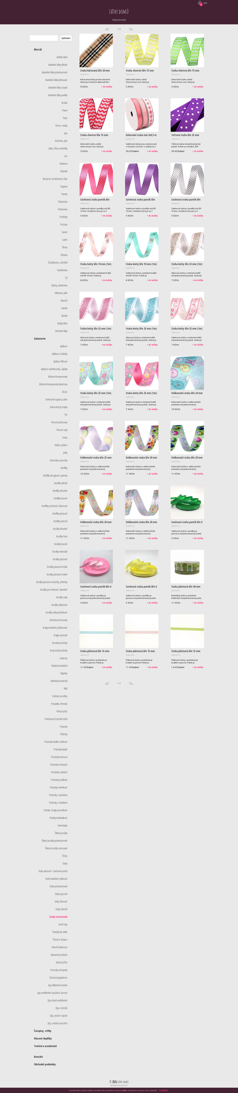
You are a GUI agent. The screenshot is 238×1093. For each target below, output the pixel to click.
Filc (66, 414)
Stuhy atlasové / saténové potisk (52, 871)
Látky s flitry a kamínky (57, 148)
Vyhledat (66, 38)
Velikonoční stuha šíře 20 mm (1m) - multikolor (141, 459)
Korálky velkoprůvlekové (56, 612)
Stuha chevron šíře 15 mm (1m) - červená (94, 136)
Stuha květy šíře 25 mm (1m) (186, 328)
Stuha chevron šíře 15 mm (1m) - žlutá (140, 72)
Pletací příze (62, 711)
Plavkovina (62, 201)
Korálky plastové (60, 559)
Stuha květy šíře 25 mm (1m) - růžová (95, 330)
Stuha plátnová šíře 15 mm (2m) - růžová (140, 652)
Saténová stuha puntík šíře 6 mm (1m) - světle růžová (95, 588)
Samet (64, 232)
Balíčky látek (62, 57)
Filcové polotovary (59, 422)
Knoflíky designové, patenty (55, 475)
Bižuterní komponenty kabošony (53, 384)
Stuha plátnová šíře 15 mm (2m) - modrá (94, 652)
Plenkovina (62, 209)
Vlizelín (64, 316)
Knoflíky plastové (60, 513)
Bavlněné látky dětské (57, 64)
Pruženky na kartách (58, 764)
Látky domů (119, 11)
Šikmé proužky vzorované (56, 848)
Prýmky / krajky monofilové (55, 810)
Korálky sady (61, 597)
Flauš (65, 118)
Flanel (64, 110)
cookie (124, 1090)
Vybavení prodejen (59, 955)
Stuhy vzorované (58, 916)
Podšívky (63, 217)
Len (65, 156)
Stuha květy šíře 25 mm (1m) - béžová (186, 265)
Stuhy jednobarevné (58, 886)
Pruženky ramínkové (58, 787)
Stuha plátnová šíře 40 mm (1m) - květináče (185, 588)
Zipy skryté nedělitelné (57, 1000)
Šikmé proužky (61, 833)
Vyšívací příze (61, 962)
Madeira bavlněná (59, 665)
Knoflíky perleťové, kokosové (54, 506)
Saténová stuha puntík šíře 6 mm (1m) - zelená (186, 523)
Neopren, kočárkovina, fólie (55, 179)
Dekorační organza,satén (56, 399)
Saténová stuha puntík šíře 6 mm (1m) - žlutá (141, 588)
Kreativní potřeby (59, 643)
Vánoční (64, 300)
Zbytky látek (62, 323)
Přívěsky (63, 734)
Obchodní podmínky (45, 1064)
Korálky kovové (60, 544)
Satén (64, 239)
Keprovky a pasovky (58, 460)
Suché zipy (62, 924)
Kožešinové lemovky (58, 620)
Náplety (64, 673)
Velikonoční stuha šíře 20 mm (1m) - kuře (96, 523)
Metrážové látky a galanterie (119, 1085)
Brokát (64, 103)
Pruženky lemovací (59, 757)
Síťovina (63, 255)
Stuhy (65, 863)
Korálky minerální (59, 551)
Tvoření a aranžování (45, 1046)
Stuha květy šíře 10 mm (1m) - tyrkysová (141, 265)
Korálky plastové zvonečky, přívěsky (51, 582)
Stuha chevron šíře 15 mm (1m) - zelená (185, 72)
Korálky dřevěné (60, 529)
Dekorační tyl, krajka (58, 407)
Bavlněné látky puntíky (57, 95)
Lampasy (63, 658)
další (131, 28)
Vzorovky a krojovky (58, 970)
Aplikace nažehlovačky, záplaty (54, 369)
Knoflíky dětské (60, 483)
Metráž (38, 49)
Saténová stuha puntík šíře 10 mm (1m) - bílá (186, 201)
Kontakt (38, 1056)
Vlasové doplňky (43, 1038)
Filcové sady (62, 430)
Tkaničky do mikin (59, 932)
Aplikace (63, 346)
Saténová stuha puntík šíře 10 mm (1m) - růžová (94, 201)
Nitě (65, 688)
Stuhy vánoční (61, 909)
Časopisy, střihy (42, 1031)
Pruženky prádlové (59, 780)
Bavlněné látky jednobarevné (54, 72)
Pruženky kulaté (60, 749)
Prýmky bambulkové (58, 818)
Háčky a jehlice (61, 445)
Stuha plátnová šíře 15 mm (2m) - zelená (185, 652)
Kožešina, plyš (61, 141)
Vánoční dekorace (59, 947)
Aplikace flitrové (60, 361)
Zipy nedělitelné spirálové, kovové (52, 993)
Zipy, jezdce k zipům (58, 1015)
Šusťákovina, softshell (57, 262)
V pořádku (163, 1090)
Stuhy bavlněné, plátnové (56, 878)
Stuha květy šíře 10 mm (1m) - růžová (95, 265)
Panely (64, 194)
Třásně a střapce (60, 939)
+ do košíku (106, 86)
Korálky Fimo (61, 536)
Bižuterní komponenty (57, 376)
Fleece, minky (61, 125)
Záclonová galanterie (58, 977)
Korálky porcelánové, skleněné (53, 589)
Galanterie (40, 338)
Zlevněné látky (61, 331)
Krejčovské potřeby (58, 650)
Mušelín (63, 171)
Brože (64, 392)
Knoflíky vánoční (60, 521)
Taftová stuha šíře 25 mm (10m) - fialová (185, 136)
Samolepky (62, 825)
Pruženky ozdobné (59, 772)
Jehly (65, 452)
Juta (65, 133)
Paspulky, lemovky (59, 703)
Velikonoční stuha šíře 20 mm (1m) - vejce (187, 459)
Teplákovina (62, 270)
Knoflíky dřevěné (60, 490)
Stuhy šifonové (60, 901)
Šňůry (64, 856)
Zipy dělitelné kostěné (57, 985)
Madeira (63, 163)
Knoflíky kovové (60, 498)
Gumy (64, 437)
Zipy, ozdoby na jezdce (57, 1023)
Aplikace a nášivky (59, 354)
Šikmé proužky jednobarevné (54, 840)
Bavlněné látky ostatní (57, 87)
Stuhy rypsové (61, 894)
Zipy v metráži (61, 1008)
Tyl (66, 277)
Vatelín (64, 308)
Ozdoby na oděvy (59, 696)
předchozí (107, 28)
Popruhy (63, 726)
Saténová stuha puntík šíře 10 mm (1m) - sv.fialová (140, 201)
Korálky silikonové (59, 605)
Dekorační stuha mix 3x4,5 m (141, 135)
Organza (63, 186)
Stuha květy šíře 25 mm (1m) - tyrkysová (141, 330)
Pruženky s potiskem (58, 795)
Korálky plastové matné (57, 574)
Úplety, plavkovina (59, 285)
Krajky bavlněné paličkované (55, 627)
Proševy (63, 224)
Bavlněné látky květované (56, 80)
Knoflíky (64, 468)
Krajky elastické (60, 635)
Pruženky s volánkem (58, 802)
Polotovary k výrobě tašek (56, 719)
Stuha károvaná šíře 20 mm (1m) (95, 72)
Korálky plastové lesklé (57, 567)
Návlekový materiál (59, 681)
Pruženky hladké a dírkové (55, 742)
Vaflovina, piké (61, 293)
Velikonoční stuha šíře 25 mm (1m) (96, 459)
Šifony (64, 247)
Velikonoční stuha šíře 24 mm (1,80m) (187, 394)
